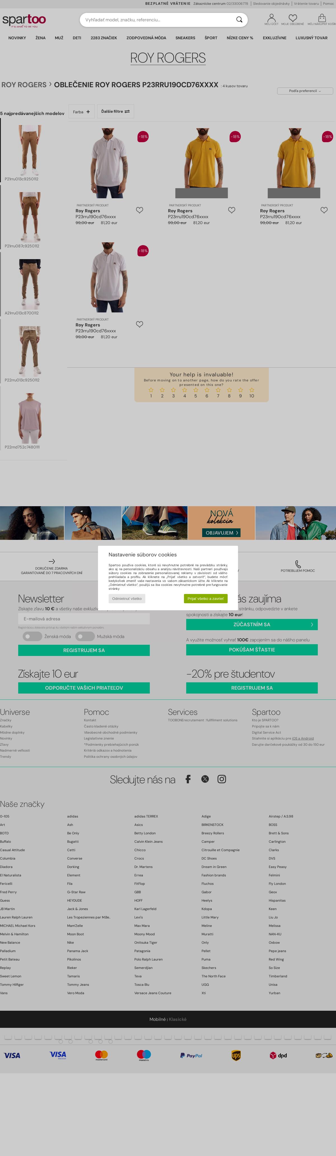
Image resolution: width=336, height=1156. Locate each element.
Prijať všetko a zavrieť (206, 599)
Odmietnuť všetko (127, 599)
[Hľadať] (239, 20)
